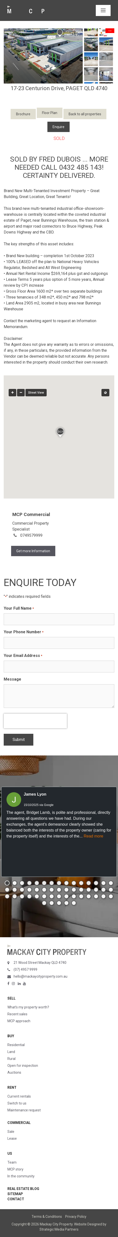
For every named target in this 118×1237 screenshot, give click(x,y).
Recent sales (17, 1014)
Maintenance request (24, 1110)
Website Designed (88, 1224)
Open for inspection (22, 1066)
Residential (16, 1045)
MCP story (15, 1169)
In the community (21, 1176)
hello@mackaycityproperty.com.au (40, 976)
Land (11, 1052)
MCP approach (18, 1021)
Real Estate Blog (23, 1189)
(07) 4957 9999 (25, 969)
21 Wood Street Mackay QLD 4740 (40, 963)
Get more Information (33, 551)
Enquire (58, 127)
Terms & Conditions (47, 1217)
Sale (10, 1132)
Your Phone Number (23, 632)
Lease (12, 1138)
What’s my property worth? (28, 1007)
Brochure (23, 114)
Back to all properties (85, 114)
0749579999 (31, 535)
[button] (59, 431)
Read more (93, 836)
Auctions (14, 1072)
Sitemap (15, 1194)
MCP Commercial (31, 514)
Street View (36, 392)
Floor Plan (49, 113)
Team (12, 1162)
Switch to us (16, 1103)
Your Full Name (19, 608)
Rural (11, 1059)
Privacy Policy (75, 1217)
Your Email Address (23, 655)
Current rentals (19, 1096)
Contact (15, 1199)
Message (12, 679)
